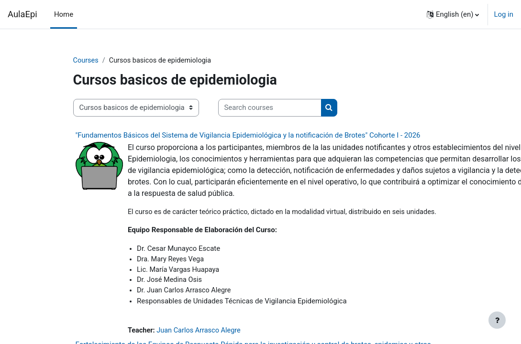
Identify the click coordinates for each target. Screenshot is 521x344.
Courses (86, 60)
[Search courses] (269, 108)
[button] (453, 14)
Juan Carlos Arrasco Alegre (200, 332)
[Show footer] (497, 320)
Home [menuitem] (63, 14)
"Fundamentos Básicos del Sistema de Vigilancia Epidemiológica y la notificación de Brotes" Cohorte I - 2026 (248, 135)
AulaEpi (22, 14)
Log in (503, 14)
